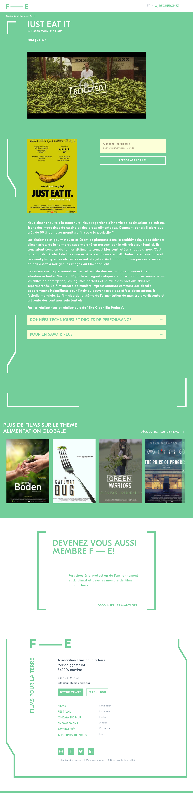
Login (103, 737)
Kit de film (105, 732)
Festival (64, 714)
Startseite (11, 16)
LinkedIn (91, 753)
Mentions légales (95, 762)
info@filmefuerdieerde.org (77, 684)
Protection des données (70, 762)
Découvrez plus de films (158, 431)
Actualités (67, 731)
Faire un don (107, 694)
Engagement (68, 726)
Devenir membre (74, 694)
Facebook (71, 753)
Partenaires (106, 715)
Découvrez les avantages (108, 606)
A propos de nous (73, 737)
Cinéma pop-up (70, 720)
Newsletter (106, 709)
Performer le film (132, 161)
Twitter (81, 753)
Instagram (61, 753)
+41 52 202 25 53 (70, 679)
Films (20, 16)
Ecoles (103, 720)
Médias (104, 726)
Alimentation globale (116, 143)
